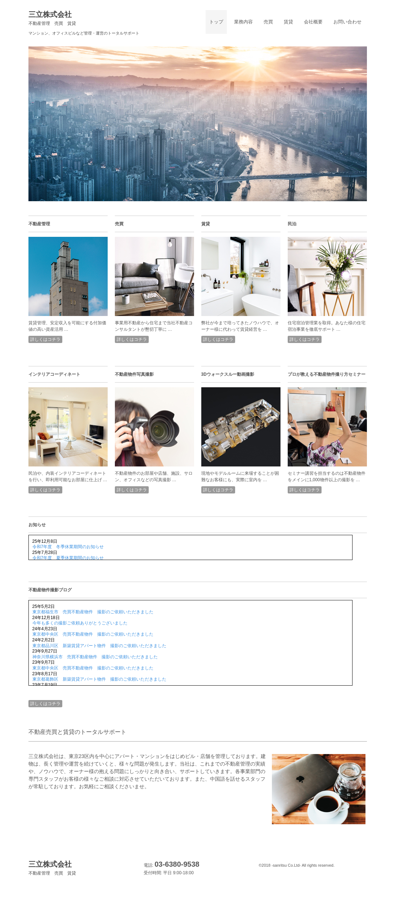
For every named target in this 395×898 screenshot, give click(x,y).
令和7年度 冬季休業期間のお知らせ (68, 546)
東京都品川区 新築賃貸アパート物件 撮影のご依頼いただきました (99, 645)
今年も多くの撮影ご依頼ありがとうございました (79, 623)
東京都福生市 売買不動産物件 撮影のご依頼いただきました (92, 611)
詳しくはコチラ (45, 339)
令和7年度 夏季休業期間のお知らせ (68, 557)
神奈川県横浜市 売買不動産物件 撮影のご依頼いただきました (95, 656)
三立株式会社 (52, 18)
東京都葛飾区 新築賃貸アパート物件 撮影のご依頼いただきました (99, 679)
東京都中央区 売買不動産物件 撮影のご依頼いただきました (92, 634)
